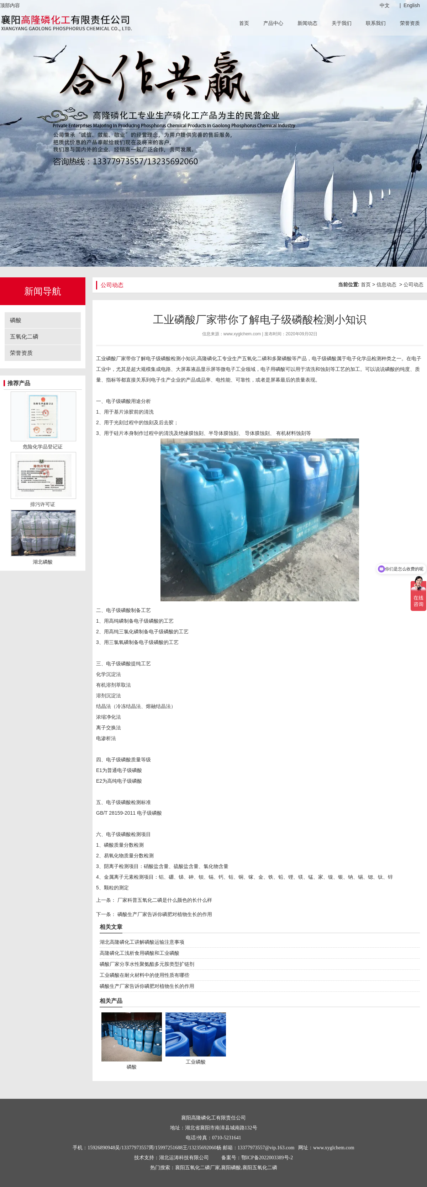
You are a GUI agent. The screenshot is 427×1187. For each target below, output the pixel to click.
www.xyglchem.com (242, 333)
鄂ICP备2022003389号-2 (267, 1157)
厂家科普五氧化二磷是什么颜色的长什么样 (164, 900)
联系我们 (376, 23)
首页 (244, 23)
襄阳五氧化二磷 (259, 1167)
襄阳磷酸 (231, 1167)
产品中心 (273, 23)
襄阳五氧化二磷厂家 (197, 1167)
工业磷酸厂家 (111, 358)
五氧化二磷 (24, 337)
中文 (385, 5)
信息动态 (386, 284)
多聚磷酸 (282, 358)
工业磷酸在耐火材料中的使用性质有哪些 (144, 975)
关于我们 (342, 23)
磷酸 (15, 320)
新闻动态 (307, 23)
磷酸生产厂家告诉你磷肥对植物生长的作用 (164, 914)
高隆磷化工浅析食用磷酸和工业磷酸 (139, 953)
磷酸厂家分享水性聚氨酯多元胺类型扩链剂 (147, 964)
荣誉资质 (410, 23)
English (412, 5)
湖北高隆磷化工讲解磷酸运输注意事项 (142, 942)
